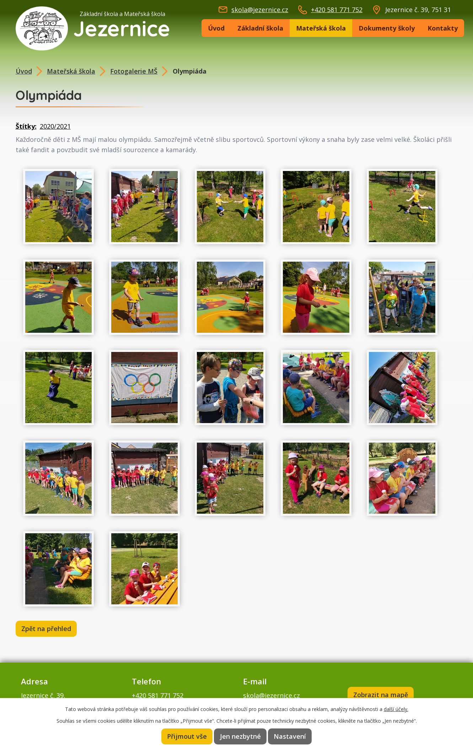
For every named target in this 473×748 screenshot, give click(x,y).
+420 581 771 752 (336, 9)
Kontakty (443, 28)
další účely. (396, 708)
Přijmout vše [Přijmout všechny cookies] (188, 736)
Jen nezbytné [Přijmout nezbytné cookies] (241, 736)
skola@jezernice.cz (259, 9)
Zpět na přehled (46, 629)
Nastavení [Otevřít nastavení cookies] (290, 736)
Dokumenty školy (387, 28)
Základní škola (260, 28)
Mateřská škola (321, 28)
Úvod (216, 28)
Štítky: (26, 126)
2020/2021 (55, 126)
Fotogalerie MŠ (133, 71)
